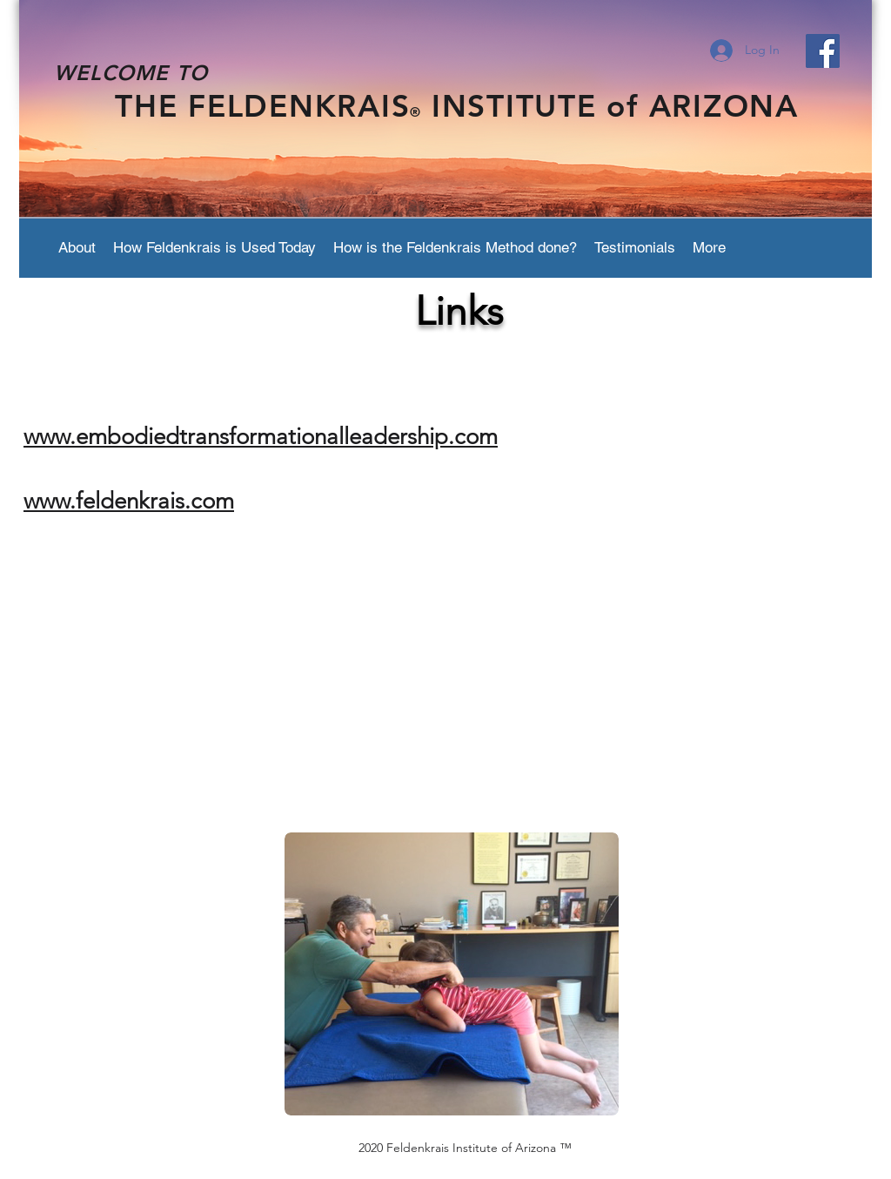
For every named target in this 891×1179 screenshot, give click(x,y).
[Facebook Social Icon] (823, 51)
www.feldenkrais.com (128, 501)
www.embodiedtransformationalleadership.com (260, 436)
